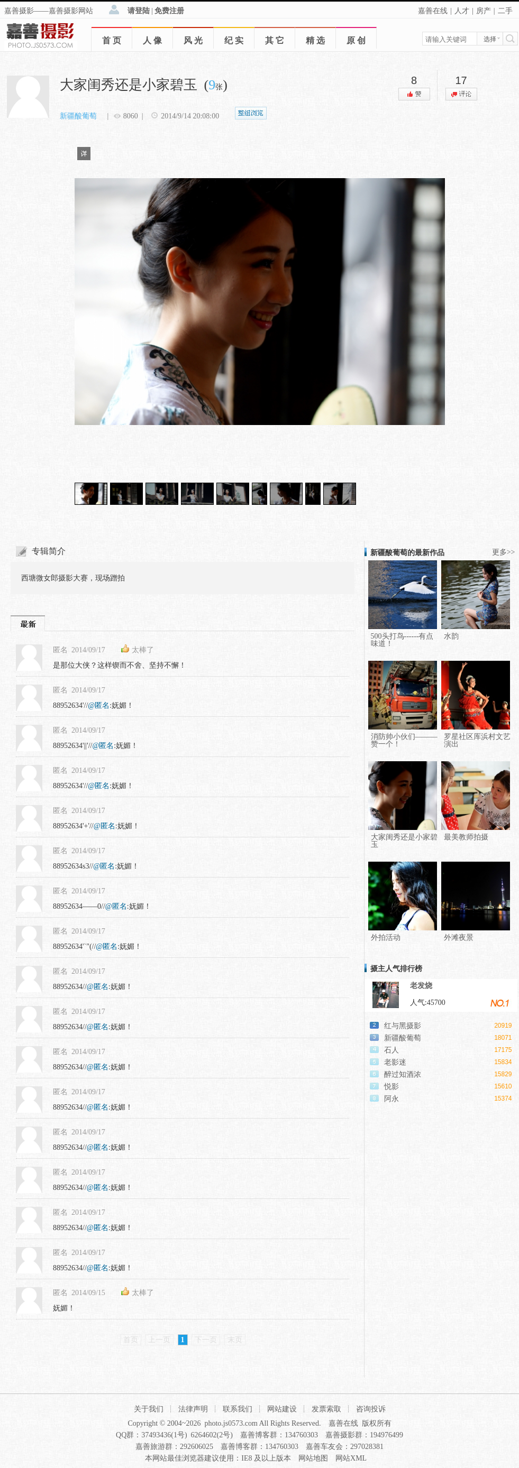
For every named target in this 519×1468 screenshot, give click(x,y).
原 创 (356, 40)
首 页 (111, 40)
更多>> (503, 552)
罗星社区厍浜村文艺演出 (477, 740)
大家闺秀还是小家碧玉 (404, 840)
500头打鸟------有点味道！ (402, 640)
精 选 (315, 40)
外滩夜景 (459, 937)
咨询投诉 (371, 1409)
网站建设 (282, 1409)
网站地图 (313, 1458)
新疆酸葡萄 (78, 116)
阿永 (391, 1099)
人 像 (152, 40)
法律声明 (193, 1409)
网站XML (351, 1458)
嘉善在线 (433, 11)
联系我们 (237, 1409)
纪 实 (233, 40)
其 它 (274, 40)
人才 (461, 11)
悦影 (391, 1087)
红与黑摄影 (402, 1026)
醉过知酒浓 (402, 1074)
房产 (483, 11)
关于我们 (148, 1409)
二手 (505, 11)
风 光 (193, 40)
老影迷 (395, 1062)
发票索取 (326, 1409)
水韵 (451, 636)
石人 (391, 1050)
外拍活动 (385, 937)
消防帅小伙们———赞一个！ (404, 740)
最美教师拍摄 (466, 837)
